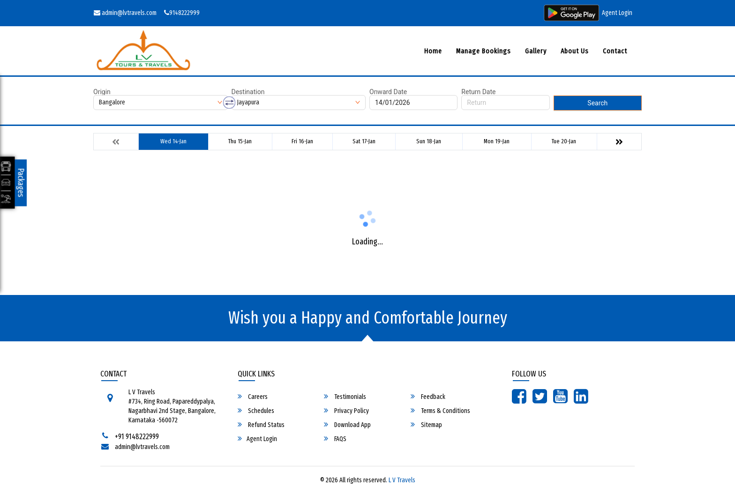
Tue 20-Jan (564, 141)
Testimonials (345, 396)
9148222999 (182, 13)
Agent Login (617, 13)
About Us (575, 51)
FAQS (335, 439)
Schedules (256, 410)
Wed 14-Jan (173, 141)
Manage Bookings (483, 51)
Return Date (478, 91)
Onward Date (388, 91)
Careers (253, 396)
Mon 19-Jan (497, 141)
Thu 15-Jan (240, 141)
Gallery (536, 51)
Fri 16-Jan (302, 141)
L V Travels (402, 480)
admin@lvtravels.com (125, 13)
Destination (248, 91)
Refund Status (261, 424)
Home (433, 51)
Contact (615, 51)
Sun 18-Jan (428, 141)
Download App (347, 424)
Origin (102, 91)
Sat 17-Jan (363, 141)
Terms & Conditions (440, 410)
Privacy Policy (346, 410)
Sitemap (426, 424)
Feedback (428, 396)
